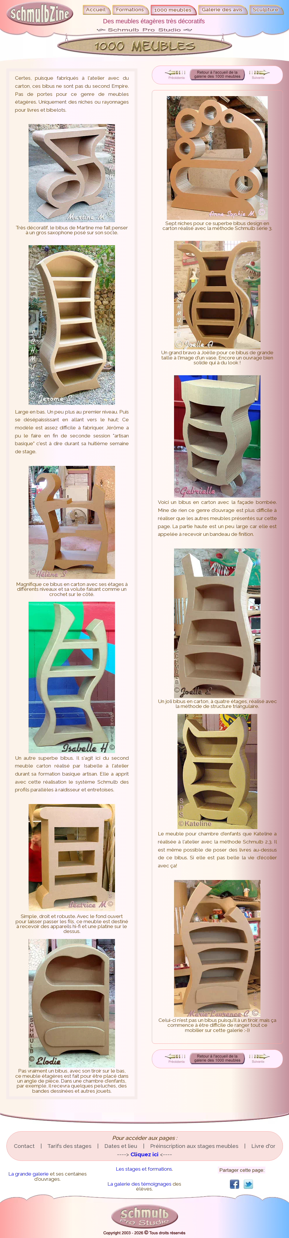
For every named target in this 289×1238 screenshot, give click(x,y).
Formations (130, 9)
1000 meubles (172, 10)
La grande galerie (28, 1174)
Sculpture (266, 9)
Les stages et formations (144, 1169)
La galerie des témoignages (139, 1184)
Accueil (96, 9)
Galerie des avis (222, 9)
